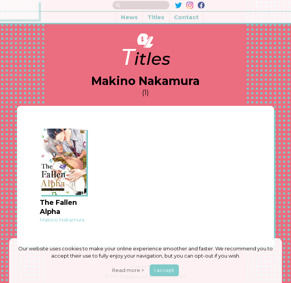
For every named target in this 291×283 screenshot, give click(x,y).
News (129, 14)
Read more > (128, 270)
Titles (155, 14)
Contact (186, 14)
